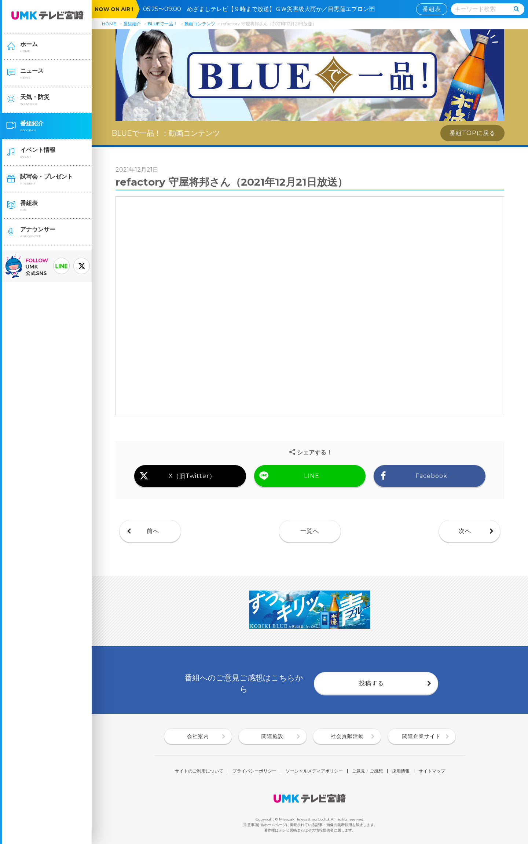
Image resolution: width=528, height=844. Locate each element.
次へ (465, 530)
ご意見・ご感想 (367, 771)
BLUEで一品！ (162, 23)
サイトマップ (432, 771)
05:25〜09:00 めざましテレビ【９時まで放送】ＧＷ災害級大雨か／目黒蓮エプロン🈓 (262, 9)
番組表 (431, 9)
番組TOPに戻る (472, 132)
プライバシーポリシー (254, 771)
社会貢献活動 (347, 736)
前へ (153, 530)
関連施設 (272, 736)
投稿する (371, 683)
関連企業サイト (421, 736)
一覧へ (309, 530)
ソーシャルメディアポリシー (314, 771)
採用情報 (401, 771)
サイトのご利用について (199, 771)
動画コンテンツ (199, 23)
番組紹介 (132, 23)
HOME (109, 23)
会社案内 (198, 736)
